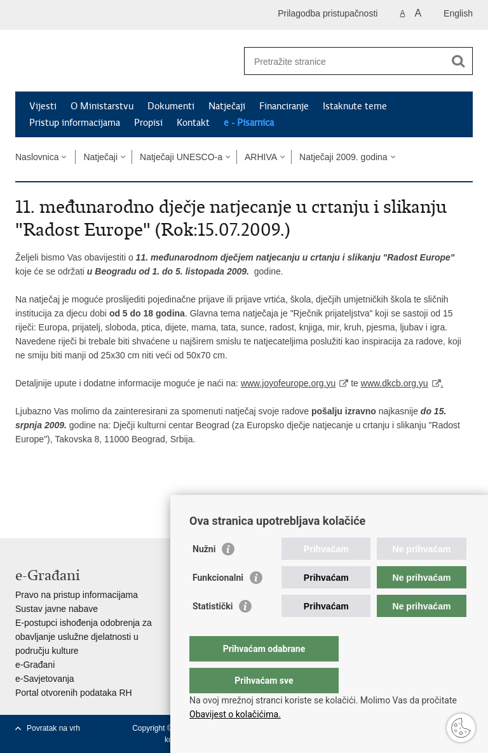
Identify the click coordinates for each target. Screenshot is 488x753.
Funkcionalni (218, 603)
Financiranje (284, 106)
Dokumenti (170, 106)
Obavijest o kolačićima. (235, 714)
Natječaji (226, 106)
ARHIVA (261, 157)
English (458, 13)
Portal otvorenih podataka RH (73, 693)
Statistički (213, 632)
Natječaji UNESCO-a (181, 157)
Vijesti (43, 106)
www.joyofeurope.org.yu (288, 383)
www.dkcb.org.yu (394, 383)
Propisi (148, 122)
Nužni (204, 574)
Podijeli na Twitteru (76, 492)
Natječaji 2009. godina (343, 157)
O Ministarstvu (102, 106)
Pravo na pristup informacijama (76, 595)
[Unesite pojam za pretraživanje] (345, 61)
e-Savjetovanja (44, 679)
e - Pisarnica (249, 122)
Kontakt (193, 122)
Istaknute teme (355, 106)
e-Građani (35, 665)
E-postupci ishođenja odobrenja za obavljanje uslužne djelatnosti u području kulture (83, 637)
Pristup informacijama (74, 122)
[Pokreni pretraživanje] (458, 61)
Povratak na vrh (53, 728)
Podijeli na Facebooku (49, 492)
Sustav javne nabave (56, 609)
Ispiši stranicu (22, 492)
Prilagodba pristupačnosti (327, 13)
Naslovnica (36, 157)
